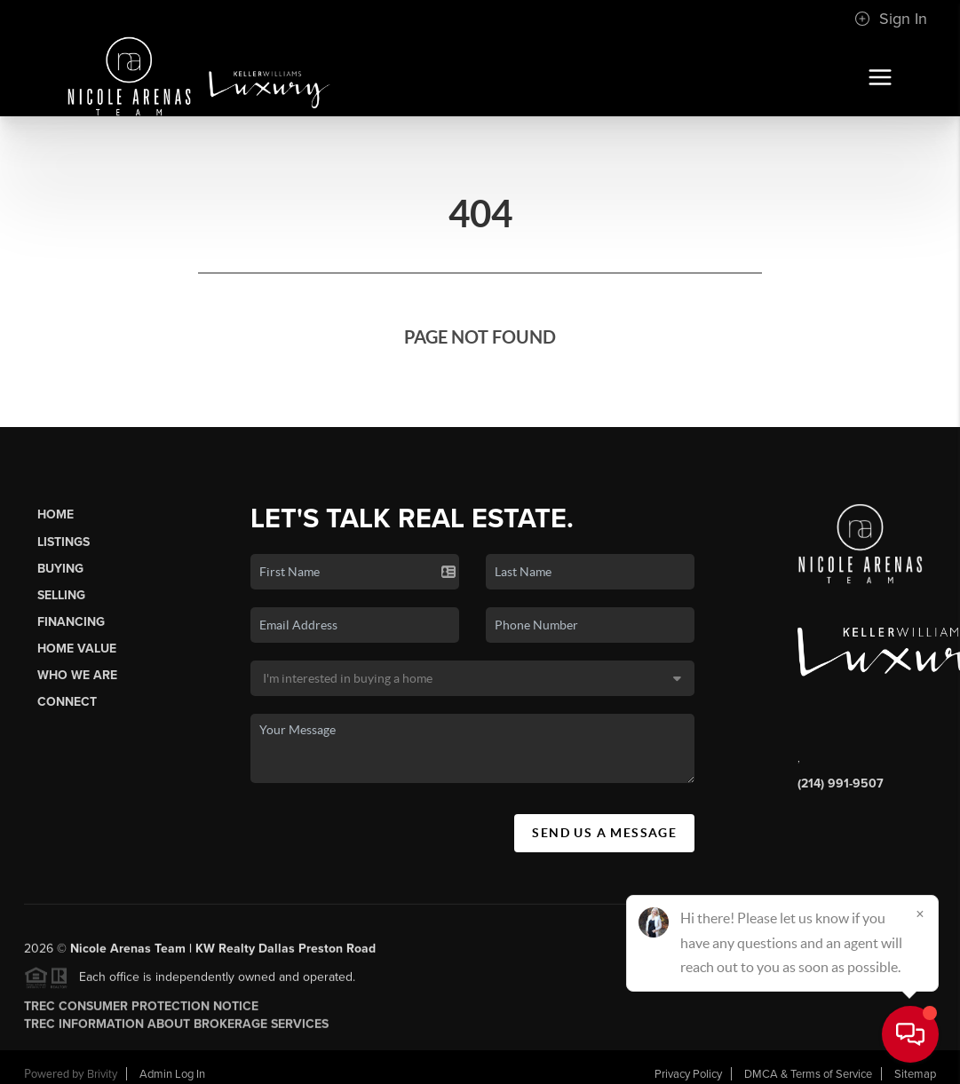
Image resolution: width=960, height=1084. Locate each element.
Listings (63, 542)
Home (55, 514)
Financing (71, 621)
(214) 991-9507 (840, 783)
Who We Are (77, 675)
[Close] (920, 913)
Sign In (890, 19)
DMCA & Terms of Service (808, 1074)
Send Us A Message (604, 833)
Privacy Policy (688, 1074)
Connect (67, 701)
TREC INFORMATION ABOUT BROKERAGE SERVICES (176, 1029)
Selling (61, 595)
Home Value (76, 648)
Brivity (102, 1074)
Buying (60, 568)
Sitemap (915, 1074)
